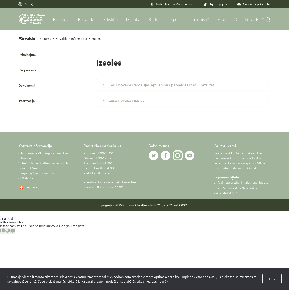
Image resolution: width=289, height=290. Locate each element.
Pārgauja (61, 19)
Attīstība (110, 19)
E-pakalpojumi (215, 4)
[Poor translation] (10, 231)
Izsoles (96, 38)
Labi (272, 279)
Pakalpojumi (27, 54)
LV (22, 4)
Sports (176, 19)
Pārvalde (86, 19)
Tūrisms (198, 19)
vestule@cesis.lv (225, 192)
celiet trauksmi (224, 163)
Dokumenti (26, 85)
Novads (252, 19)
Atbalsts (225, 19)
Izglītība (133, 19)
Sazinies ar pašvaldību (254, 4)
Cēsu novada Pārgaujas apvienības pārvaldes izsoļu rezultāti (159, 85)
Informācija (79, 38)
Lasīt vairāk (160, 281)
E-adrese (31, 187)
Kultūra (155, 19)
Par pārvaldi (27, 70)
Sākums (45, 38)
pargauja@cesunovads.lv (36, 173)
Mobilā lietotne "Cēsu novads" (171, 4)
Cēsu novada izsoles (123, 100)
